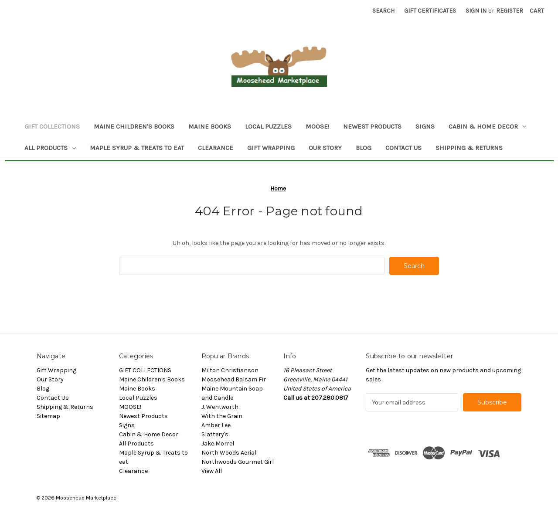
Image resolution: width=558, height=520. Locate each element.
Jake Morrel (217, 443)
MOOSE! (317, 126)
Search (383, 10)
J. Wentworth (219, 407)
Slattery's (214, 434)
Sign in (476, 10)
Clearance (215, 148)
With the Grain (221, 416)
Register (509, 10)
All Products (50, 148)
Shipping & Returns (469, 148)
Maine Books (209, 126)
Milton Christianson (230, 370)
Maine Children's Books (134, 126)
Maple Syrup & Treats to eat (137, 148)
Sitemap (48, 416)
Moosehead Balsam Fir (233, 379)
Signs (425, 126)
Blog (363, 148)
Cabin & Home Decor (487, 126)
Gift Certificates (430, 10)
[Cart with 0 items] (537, 10)
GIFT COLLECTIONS (52, 126)
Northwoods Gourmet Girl (237, 462)
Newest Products (372, 126)
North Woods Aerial (228, 452)
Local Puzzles (268, 126)
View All (211, 471)
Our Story (325, 148)
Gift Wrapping (271, 148)
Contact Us (403, 148)
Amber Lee (216, 425)
